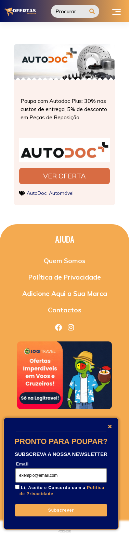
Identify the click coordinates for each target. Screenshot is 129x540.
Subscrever (61, 510)
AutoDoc (37, 193)
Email (22, 464)
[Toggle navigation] (116, 11)
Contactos (64, 310)
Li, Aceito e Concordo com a (62, 490)
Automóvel (61, 193)
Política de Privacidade (64, 277)
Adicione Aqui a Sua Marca (64, 293)
